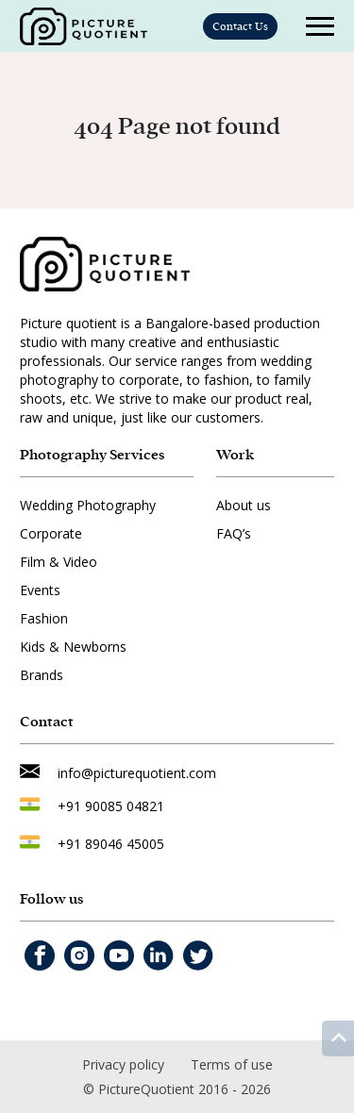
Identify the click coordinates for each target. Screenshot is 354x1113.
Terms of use (232, 1064)
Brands (41, 675)
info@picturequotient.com (137, 773)
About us (243, 505)
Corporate (51, 533)
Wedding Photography (88, 505)
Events (40, 590)
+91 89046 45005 (111, 844)
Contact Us (240, 26)
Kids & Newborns (73, 647)
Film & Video (58, 562)
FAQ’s (233, 533)
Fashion (44, 618)
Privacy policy (123, 1064)
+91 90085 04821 (111, 806)
